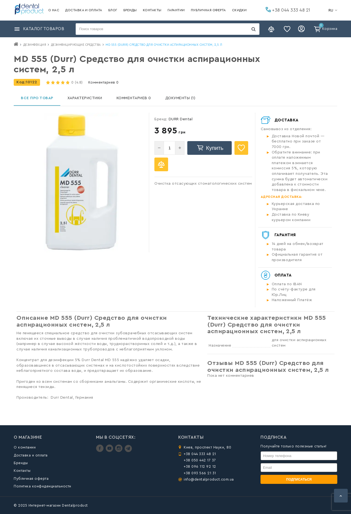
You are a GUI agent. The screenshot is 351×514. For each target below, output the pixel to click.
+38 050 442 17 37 (200, 460)
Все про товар (37, 98)
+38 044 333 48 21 (287, 9)
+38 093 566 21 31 (200, 473)
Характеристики (84, 98)
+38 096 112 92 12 (200, 466)
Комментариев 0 (103, 82)
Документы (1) (180, 98)
